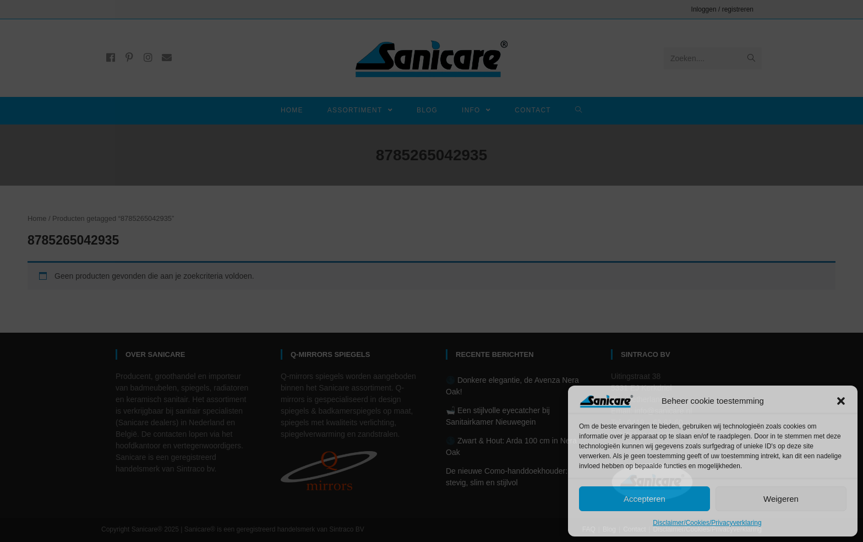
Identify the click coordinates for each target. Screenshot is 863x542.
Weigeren (781, 498)
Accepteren (644, 498)
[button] (840, 400)
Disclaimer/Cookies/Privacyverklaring (707, 523)
